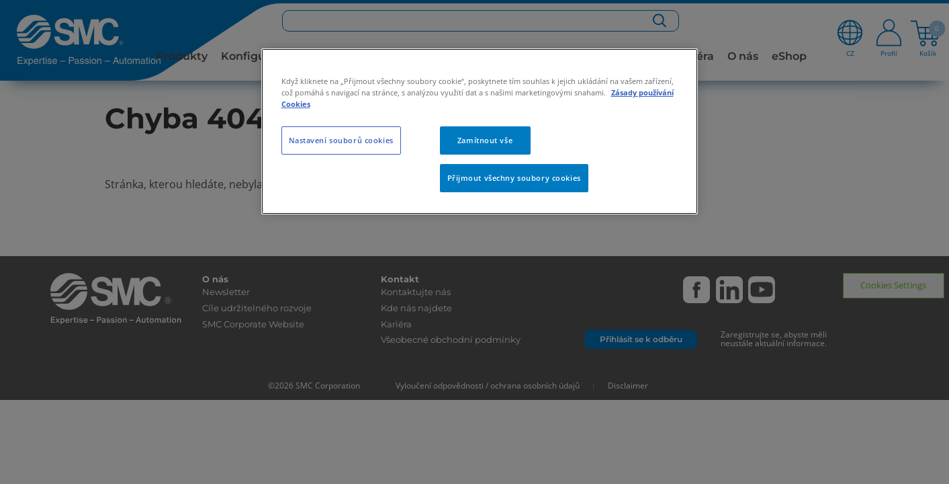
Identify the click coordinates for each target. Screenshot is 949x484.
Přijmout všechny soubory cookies (514, 178)
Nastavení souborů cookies (341, 140)
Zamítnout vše (484, 140)
